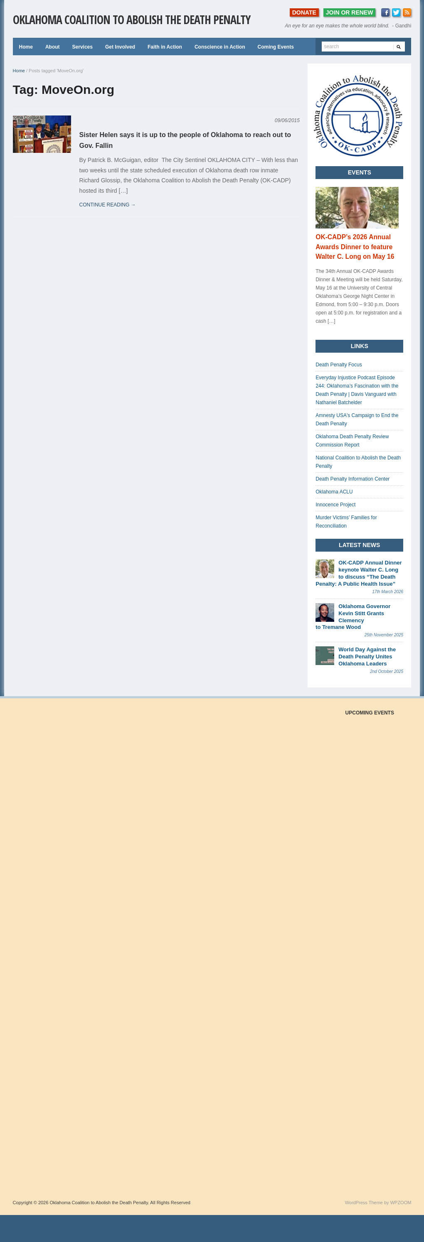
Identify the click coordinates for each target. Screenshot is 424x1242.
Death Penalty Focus (339, 365)
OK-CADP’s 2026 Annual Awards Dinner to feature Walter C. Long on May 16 (355, 246)
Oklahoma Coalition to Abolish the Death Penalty (131, 19)
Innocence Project (335, 505)
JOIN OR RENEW (349, 12)
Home (26, 47)
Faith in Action (165, 47)
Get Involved (120, 47)
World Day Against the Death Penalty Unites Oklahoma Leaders (367, 656)
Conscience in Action (220, 47)
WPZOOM (401, 1202)
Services (82, 47)
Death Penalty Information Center (352, 479)
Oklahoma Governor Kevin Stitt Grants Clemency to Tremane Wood (353, 617)
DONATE (304, 12)
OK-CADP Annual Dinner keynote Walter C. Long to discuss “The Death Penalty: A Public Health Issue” (359, 573)
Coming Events (275, 47)
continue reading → (107, 205)
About (52, 47)
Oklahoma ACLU (334, 492)
